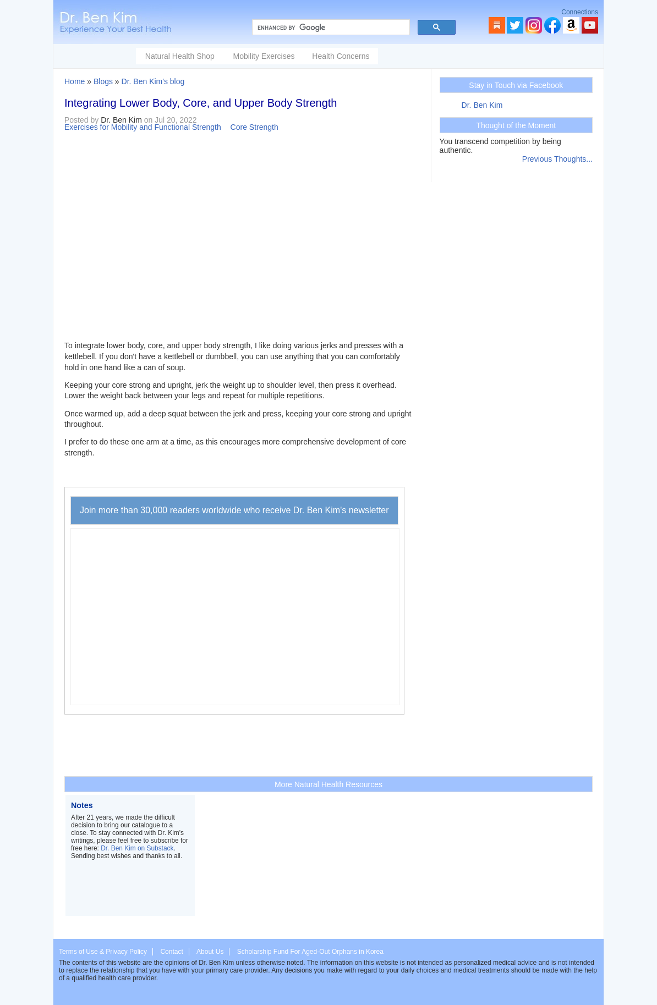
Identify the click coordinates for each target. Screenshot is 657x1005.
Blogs (103, 81)
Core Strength (254, 127)
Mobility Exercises (263, 56)
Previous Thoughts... (557, 159)
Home (74, 81)
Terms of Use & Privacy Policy (103, 951)
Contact (171, 951)
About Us (209, 951)
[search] (330, 27)
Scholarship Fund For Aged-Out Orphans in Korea (310, 951)
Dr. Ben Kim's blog (153, 81)
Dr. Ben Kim (482, 105)
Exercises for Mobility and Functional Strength (142, 127)
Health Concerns (340, 56)
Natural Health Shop (180, 56)
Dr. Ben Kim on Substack (137, 848)
